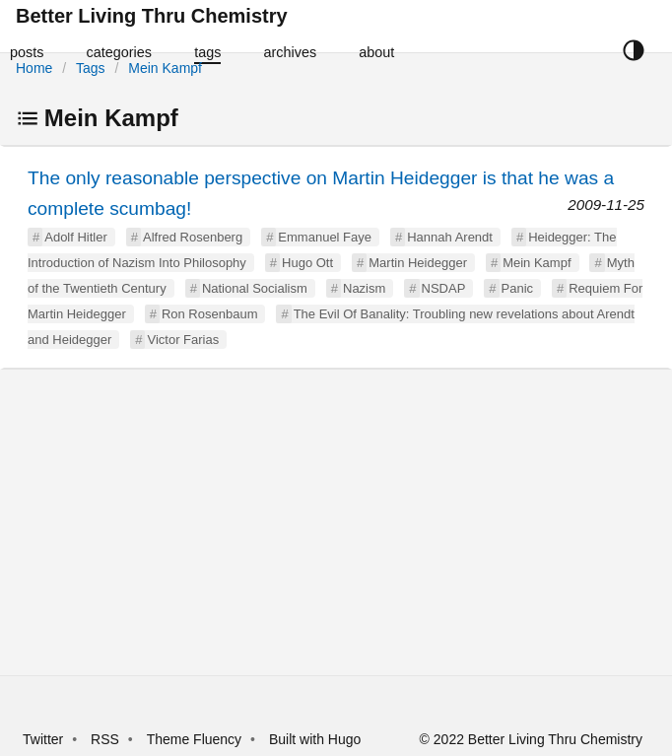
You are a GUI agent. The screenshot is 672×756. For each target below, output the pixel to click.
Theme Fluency (196, 739)
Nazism (364, 288)
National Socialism (254, 288)
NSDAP (444, 288)
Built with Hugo (315, 739)
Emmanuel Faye (324, 237)
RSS (105, 739)
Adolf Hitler (75, 237)
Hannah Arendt (450, 237)
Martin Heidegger (418, 262)
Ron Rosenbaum (210, 314)
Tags (90, 68)
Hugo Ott (307, 262)
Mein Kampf (165, 68)
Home (34, 68)
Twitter (43, 739)
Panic (518, 288)
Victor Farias (183, 339)
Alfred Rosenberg (192, 237)
